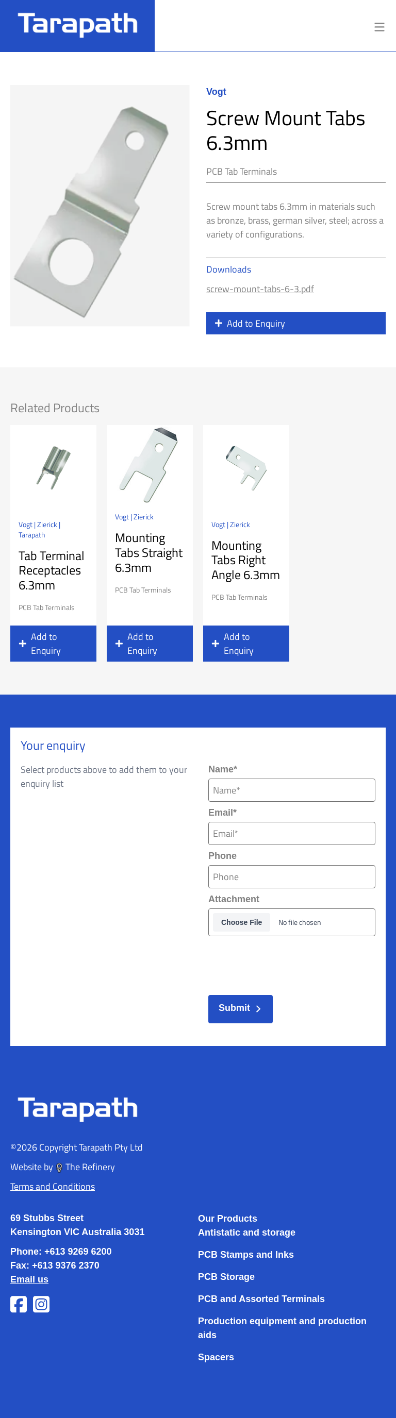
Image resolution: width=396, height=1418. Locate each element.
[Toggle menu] (379, 26)
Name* (222, 769)
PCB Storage (226, 1277)
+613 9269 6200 (78, 1251)
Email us (29, 1279)
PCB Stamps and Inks (246, 1255)
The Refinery (85, 1166)
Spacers (216, 1357)
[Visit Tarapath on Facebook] (18, 1304)
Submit (240, 1008)
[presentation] (286, 962)
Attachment (233, 899)
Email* (222, 812)
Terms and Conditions (52, 1186)
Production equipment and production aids (282, 1328)
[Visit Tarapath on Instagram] (41, 1304)
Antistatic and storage (246, 1232)
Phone (222, 856)
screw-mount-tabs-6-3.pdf (260, 288)
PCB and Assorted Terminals (261, 1299)
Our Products (227, 1218)
